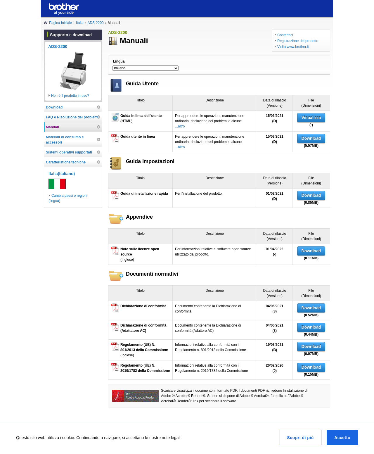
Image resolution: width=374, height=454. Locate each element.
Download (311, 138)
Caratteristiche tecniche (66, 162)
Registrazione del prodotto (297, 41)
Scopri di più (300, 437)
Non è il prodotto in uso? (70, 96)
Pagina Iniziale (60, 23)
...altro (180, 126)
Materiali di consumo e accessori (65, 139)
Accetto (342, 437)
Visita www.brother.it (293, 47)
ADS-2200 (95, 23)
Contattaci (285, 35)
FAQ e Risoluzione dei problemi (72, 117)
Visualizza (311, 117)
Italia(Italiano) (62, 173)
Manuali (52, 127)
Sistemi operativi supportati (69, 152)
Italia (79, 23)
